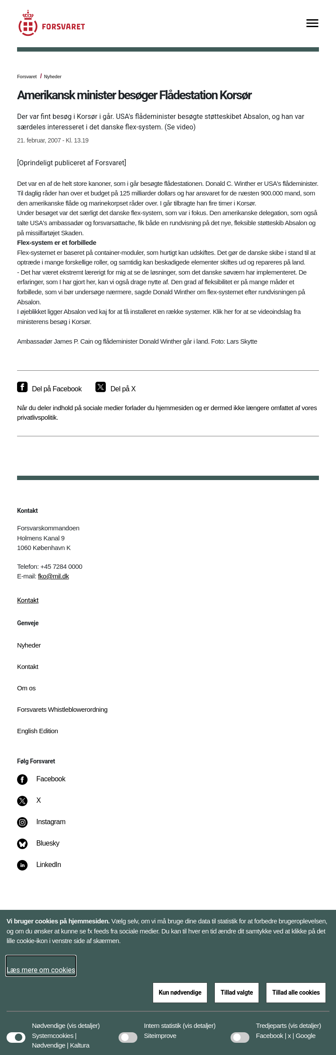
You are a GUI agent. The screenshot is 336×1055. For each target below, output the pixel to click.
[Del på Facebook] (49, 389)
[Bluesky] (44, 847)
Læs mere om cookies (41, 970)
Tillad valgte (236, 992)
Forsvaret (27, 76)
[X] (39, 805)
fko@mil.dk (53, 576)
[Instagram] (47, 826)
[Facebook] (47, 783)
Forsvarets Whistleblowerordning (62, 709)
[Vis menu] (312, 24)
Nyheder (52, 76)
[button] (83, 1021)
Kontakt (27, 600)
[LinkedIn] (45, 869)
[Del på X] (115, 389)
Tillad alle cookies (296, 992)
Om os (26, 688)
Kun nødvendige (180, 992)
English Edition (37, 731)
